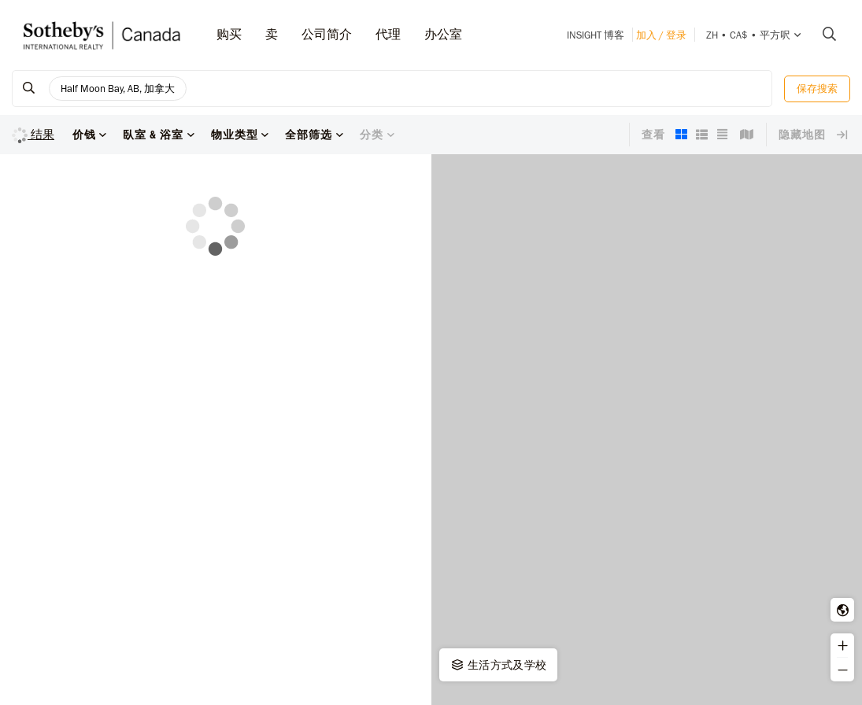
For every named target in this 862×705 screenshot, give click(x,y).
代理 (388, 34)
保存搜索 (817, 88)
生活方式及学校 (498, 665)
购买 (229, 34)
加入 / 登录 (661, 35)
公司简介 (327, 34)
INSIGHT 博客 (595, 35)
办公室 (443, 34)
